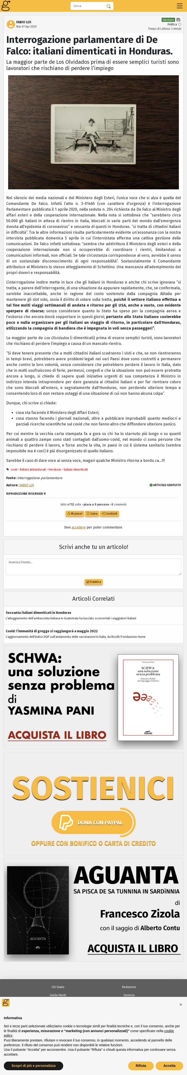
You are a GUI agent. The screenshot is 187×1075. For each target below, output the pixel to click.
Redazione (129, 987)
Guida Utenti (58, 995)
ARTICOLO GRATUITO (165, 485)
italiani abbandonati (33, 469)
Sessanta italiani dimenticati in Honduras (38, 613)
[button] (181, 1004)
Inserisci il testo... (93, 566)
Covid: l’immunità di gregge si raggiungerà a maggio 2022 (52, 631)
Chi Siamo (58, 987)
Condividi (109, 513)
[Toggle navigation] (179, 5)
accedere (79, 527)
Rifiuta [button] (141, 1066)
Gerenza (129, 995)
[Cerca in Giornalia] (108, 6)
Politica (172, 24)
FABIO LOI (26, 485)
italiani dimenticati (76, 469)
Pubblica (93, 582)
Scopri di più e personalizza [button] (33, 1066)
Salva (92, 513)
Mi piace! (74, 513)
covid (14, 469)
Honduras (55, 469)
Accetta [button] (169, 1066)
